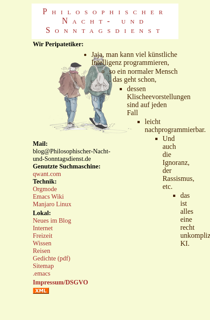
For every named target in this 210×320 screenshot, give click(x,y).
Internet (43, 228)
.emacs (42, 273)
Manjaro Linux (52, 204)
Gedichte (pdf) (51, 258)
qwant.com (47, 173)
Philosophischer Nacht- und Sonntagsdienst (105, 21)
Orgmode (45, 188)
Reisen (41, 250)
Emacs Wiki (48, 196)
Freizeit (42, 235)
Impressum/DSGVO (60, 282)
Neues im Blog (52, 220)
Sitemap (43, 265)
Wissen (42, 243)
